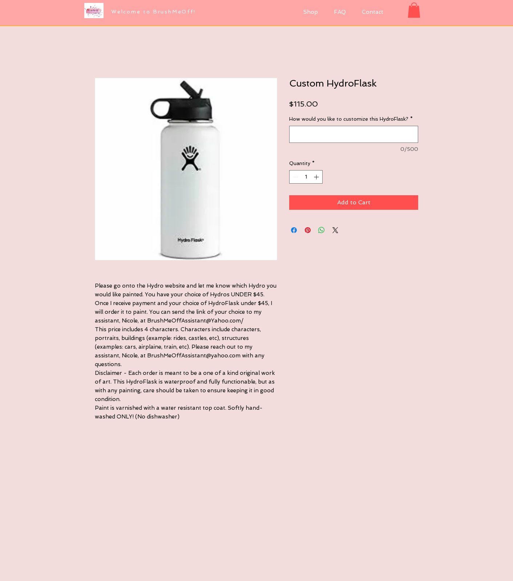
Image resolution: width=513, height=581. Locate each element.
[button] (414, 10)
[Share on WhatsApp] (321, 230)
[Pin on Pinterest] (307, 230)
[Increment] (317, 177)
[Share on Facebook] (294, 230)
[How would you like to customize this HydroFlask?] (354, 134)
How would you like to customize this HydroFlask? (351, 119)
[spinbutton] (305, 177)
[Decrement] (294, 177)
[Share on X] (335, 230)
